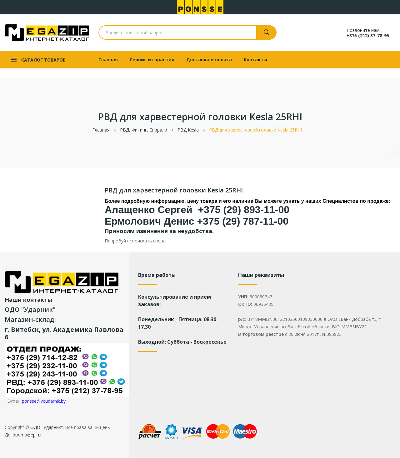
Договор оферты (23, 435)
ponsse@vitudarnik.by (44, 401)
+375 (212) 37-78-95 (368, 35)
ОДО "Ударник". (46, 427)
